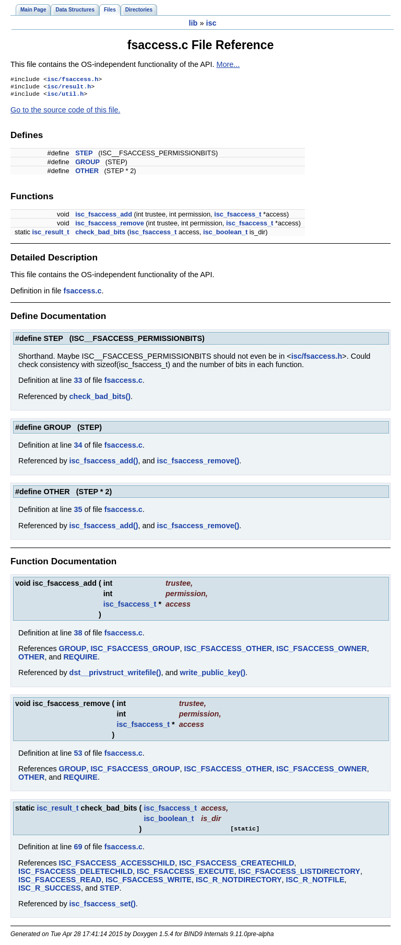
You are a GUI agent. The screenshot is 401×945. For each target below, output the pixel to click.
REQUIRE (80, 660)
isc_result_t (50, 235)
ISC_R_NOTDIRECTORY (239, 883)
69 (78, 850)
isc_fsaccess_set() (102, 907)
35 (78, 512)
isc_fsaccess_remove (109, 226)
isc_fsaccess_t (237, 217)
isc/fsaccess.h (72, 80)
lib (193, 23)
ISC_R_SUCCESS (49, 891)
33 (78, 383)
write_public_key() (213, 675)
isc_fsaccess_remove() (198, 464)
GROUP (87, 165)
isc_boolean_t (225, 235)
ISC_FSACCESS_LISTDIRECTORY (299, 874)
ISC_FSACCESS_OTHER (228, 651)
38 (78, 636)
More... (228, 64)
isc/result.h (69, 88)
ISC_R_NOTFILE (315, 883)
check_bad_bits (100, 235)
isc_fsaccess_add (103, 217)
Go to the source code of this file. (65, 113)
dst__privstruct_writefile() (115, 675)
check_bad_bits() (100, 399)
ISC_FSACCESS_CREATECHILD (236, 866)
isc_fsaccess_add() (103, 464)
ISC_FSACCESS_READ (59, 883)
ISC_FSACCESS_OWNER (321, 651)
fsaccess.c (83, 294)
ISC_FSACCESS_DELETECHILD (75, 874)
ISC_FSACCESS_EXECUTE (185, 874)
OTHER (87, 174)
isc (211, 23)
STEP (83, 156)
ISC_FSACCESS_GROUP (135, 651)
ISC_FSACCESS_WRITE (148, 883)
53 (78, 756)
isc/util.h (65, 97)
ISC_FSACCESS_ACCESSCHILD (117, 866)
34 (78, 448)
